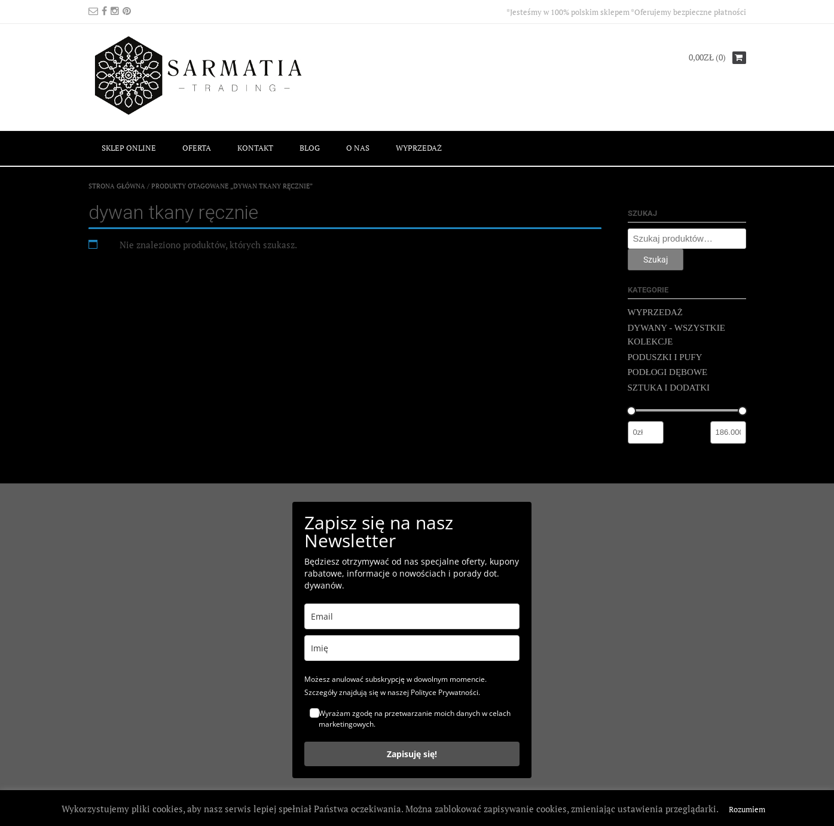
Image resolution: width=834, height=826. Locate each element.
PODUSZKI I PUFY (665, 357)
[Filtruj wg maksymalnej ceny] (728, 432)
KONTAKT (255, 147)
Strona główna (116, 186)
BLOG (310, 147)
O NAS (357, 147)
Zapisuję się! (412, 754)
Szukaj (655, 259)
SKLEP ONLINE (129, 147)
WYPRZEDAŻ (419, 147)
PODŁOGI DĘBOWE (668, 372)
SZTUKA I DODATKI (669, 387)
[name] (412, 648)
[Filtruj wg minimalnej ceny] (646, 432)
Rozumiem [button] (747, 809)
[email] (412, 616)
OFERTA (196, 147)
